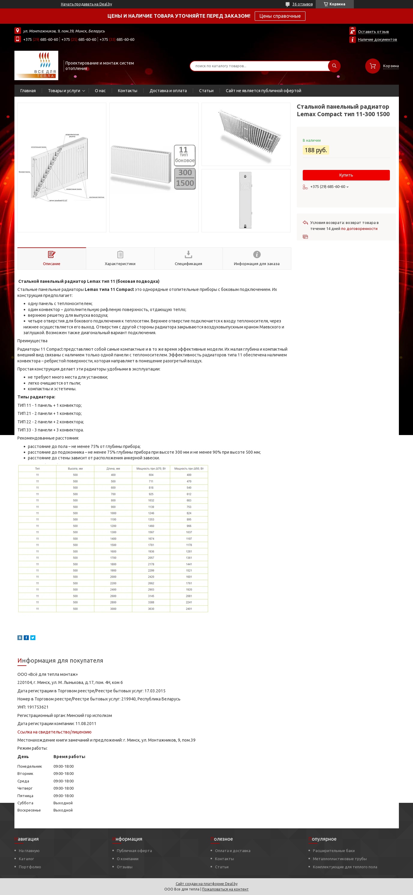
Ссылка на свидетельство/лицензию (54, 732)
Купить (346, 175)
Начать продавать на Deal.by (86, 4)
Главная (28, 91)
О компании (127, 859)
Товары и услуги (64, 91)
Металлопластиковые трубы (340, 859)
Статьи (206, 91)
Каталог (26, 859)
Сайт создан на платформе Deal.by (207, 884)
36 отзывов (303, 4)
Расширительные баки (334, 850)
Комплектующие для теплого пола (345, 867)
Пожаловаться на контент (225, 889)
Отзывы (124, 867)
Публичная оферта (134, 850)
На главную (29, 850)
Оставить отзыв (373, 31)
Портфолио (30, 867)
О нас (100, 91)
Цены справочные (280, 16)
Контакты (127, 91)
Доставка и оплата (168, 91)
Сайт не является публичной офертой (263, 91)
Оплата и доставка (233, 850)
